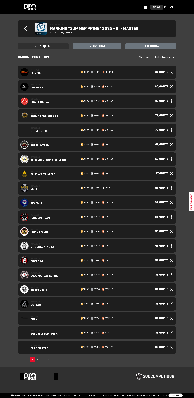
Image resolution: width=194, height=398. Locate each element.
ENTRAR (156, 7)
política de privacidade (146, 395)
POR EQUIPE (43, 46)
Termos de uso (162, 395)
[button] (166, 7)
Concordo (175, 395)
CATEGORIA (151, 46)
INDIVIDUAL (97, 46)
